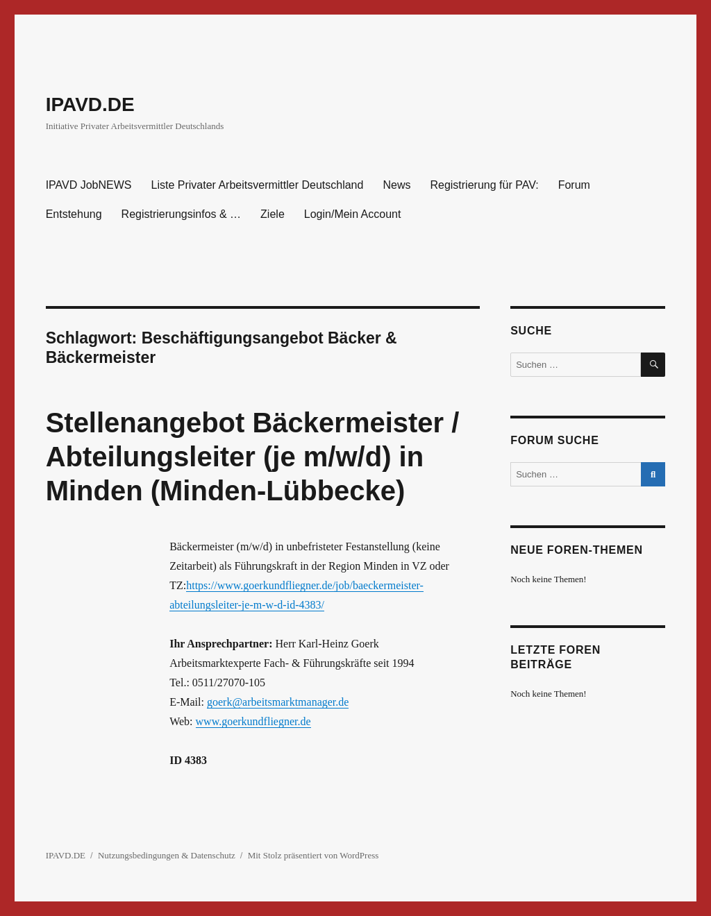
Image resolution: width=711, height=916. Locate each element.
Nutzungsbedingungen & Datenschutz (166, 855)
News (396, 185)
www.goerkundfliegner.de (253, 721)
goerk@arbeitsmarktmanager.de (278, 702)
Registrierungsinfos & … (182, 214)
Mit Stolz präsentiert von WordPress (313, 855)
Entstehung (74, 214)
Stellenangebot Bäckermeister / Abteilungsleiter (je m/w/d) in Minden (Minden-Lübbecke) (253, 456)
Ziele (272, 214)
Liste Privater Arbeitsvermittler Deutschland (257, 185)
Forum (574, 185)
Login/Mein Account (352, 214)
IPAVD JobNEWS (89, 185)
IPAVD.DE (90, 104)
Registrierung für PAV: (484, 185)
